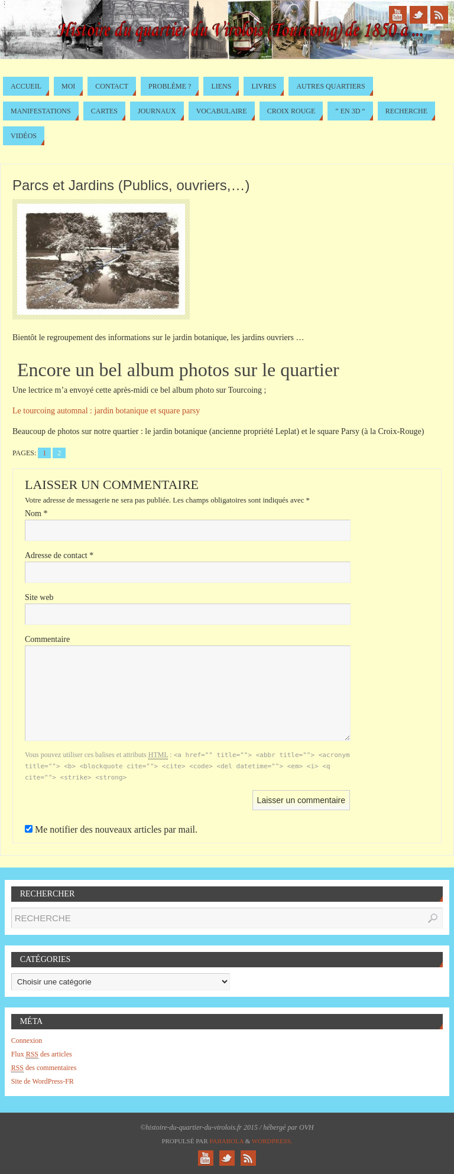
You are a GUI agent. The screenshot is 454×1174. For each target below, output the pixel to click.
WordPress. (272, 1140)
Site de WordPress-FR (42, 1081)
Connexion (27, 1040)
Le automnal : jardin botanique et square (106, 410)
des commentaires (44, 1068)
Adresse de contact (59, 555)
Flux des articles (41, 1054)
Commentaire (47, 639)
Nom (36, 513)
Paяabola (226, 1140)
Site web (39, 597)
